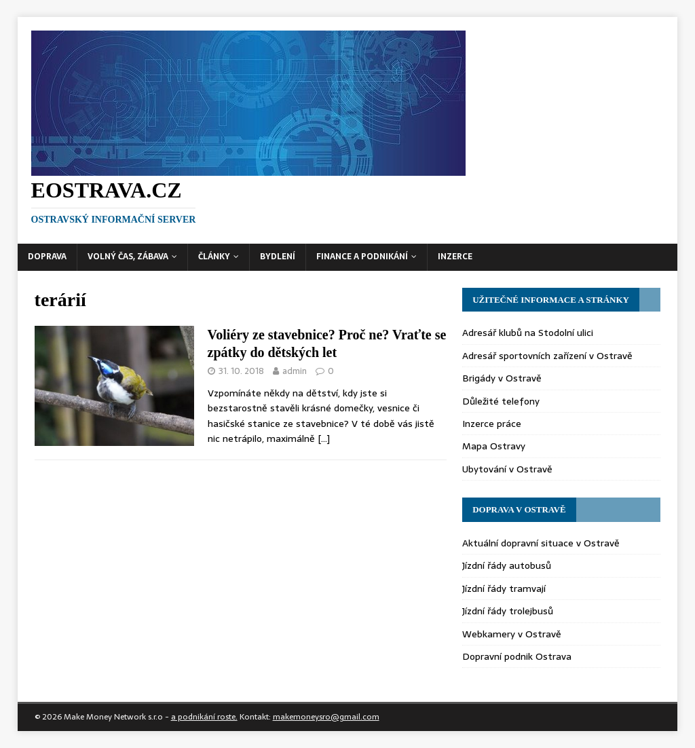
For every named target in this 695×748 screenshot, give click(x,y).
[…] (324, 438)
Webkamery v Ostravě (511, 634)
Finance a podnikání (362, 256)
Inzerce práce (491, 423)
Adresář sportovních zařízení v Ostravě (547, 355)
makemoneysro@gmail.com (326, 717)
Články (214, 256)
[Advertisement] (512, 132)
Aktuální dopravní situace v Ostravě (541, 543)
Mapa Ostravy (493, 445)
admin (294, 371)
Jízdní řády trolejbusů (507, 610)
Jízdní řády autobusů (506, 565)
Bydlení (277, 256)
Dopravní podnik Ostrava (516, 656)
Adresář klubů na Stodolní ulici (527, 332)
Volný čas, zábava (128, 256)
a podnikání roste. (204, 717)
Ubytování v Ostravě (507, 469)
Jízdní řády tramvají (504, 588)
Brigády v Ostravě (502, 378)
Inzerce (455, 256)
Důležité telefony (501, 401)
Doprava (47, 256)
